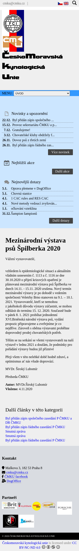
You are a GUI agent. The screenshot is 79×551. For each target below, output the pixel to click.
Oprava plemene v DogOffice (31, 188)
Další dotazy (60, 220)
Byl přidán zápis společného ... (33, 120)
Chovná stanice (21, 193)
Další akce (62, 171)
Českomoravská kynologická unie (25, 543)
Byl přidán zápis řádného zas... (33, 145)
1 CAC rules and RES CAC (29, 198)
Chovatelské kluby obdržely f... (33, 135)
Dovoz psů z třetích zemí (29, 140)
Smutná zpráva (15, 431)
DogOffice (14, 481)
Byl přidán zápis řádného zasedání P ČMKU (35, 427)
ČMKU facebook (16, 476)
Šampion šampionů (24, 213)
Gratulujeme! (21, 130)
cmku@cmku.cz (14, 3)
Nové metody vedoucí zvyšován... (34, 203)
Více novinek (60, 152)
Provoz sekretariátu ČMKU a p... (34, 125)
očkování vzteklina (23, 208)
